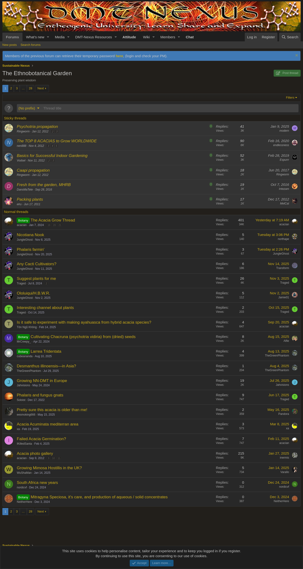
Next (40, 88)
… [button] (23, 88)
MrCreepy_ (24, 341)
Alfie (286, 341)
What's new (35, 37)
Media (60, 37)
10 (53, 458)
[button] (48, 37)
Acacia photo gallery (35, 453)
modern (284, 130)
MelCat (284, 203)
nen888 (21, 146)
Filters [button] (290, 97)
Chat (190, 37)
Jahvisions (23, 385)
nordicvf (22, 487)
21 (59, 225)
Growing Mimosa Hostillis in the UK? (49, 468)
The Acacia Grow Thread (53, 220)
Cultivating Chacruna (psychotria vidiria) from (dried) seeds (83, 336)
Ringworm (23, 131)
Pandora (283, 414)
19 (48, 225)
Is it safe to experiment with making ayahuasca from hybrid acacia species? (84, 322)
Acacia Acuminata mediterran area (47, 424)
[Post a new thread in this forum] (170, 108)
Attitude (129, 37)
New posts (9, 45)
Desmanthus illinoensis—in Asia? (46, 366)
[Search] (290, 37)
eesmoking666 (26, 414)
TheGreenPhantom (277, 355)
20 (54, 225)
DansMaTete (25, 189)
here (119, 56)
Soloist (21, 400)
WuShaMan (24, 472)
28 (30, 88)
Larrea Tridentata (46, 351)
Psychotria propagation (37, 126)
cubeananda (24, 356)
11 (59, 458)
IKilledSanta (24, 443)
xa (18, 429)
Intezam (284, 189)
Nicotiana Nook (30, 235)
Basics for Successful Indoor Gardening (52, 155)
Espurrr (284, 159)
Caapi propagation (33, 170)
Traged (21, 283)
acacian (22, 225)
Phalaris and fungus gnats (40, 395)
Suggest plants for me (36, 278)
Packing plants (30, 199)
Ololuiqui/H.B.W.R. (33, 293)
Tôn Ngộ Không (27, 327)
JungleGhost (25, 239)
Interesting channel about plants (45, 307)
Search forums (31, 45)
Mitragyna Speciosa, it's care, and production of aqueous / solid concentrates (99, 497)
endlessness (281, 145)
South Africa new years (37, 482)
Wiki (146, 37)
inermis (284, 457)
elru (19, 204)
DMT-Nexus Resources (93, 37)
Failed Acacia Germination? (41, 439)
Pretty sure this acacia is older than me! (52, 410)
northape (283, 239)
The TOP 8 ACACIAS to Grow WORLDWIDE (57, 141)
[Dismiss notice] (296, 55)
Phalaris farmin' (31, 249)
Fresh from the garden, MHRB (44, 184)
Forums (12, 37)
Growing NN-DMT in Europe (42, 380)
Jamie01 (283, 297)
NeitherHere (24, 502)
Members (167, 37)
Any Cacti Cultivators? (36, 264)
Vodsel (21, 160)
